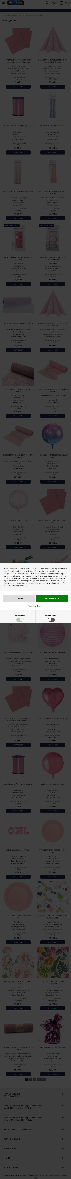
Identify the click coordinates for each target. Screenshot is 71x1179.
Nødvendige (20, 615)
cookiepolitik (33, 583)
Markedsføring (51, 615)
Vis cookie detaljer (35, 606)
